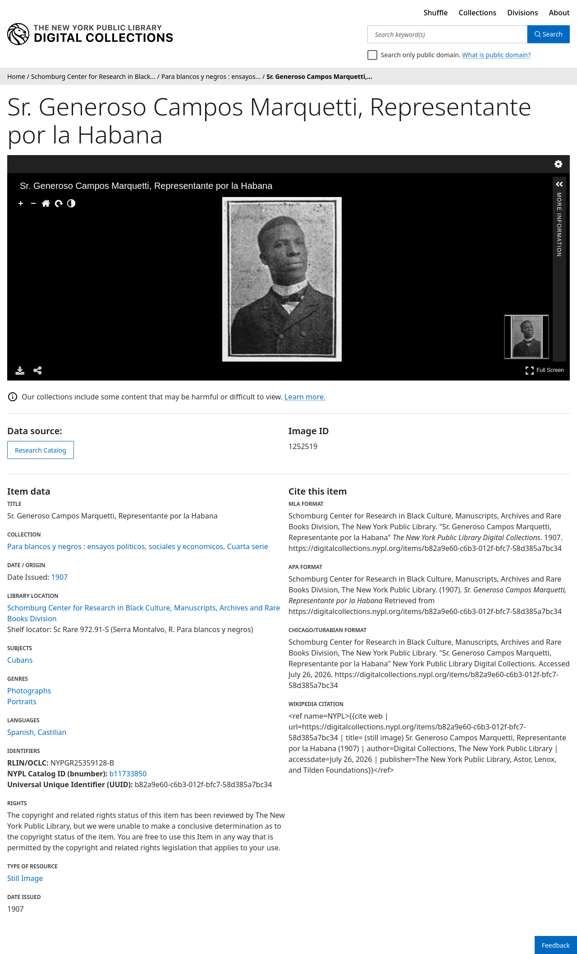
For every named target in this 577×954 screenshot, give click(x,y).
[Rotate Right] (58, 203)
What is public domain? (496, 54)
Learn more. (304, 397)
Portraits (22, 701)
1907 (59, 577)
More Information (559, 196)
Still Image (25, 878)
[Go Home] (46, 203)
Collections (478, 13)
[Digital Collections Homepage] (90, 34)
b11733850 (128, 774)
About (559, 13)
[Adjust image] (71, 203)
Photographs (29, 691)
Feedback (556, 945)
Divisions (522, 13)
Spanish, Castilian (36, 732)
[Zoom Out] (33, 203)
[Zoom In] (20, 203)
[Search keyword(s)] (447, 34)
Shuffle (436, 13)
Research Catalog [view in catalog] (40, 450)
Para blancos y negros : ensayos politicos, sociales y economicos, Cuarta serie (137, 546)
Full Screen (544, 370)
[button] (559, 184)
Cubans (19, 660)
